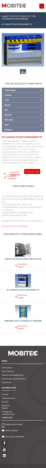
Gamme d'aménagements (13, 375)
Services (5, 402)
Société (5, 394)
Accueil (5, 16)
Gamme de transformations (13, 378)
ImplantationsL (8, 398)
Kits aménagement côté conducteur (19, 17)
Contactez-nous (32, 171)
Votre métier (7, 367)
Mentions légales (6, 406)
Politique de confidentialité (8, 412)
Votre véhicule (8, 371)
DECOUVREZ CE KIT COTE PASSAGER (15, 226)
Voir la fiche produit (21, 265)
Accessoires (7, 382)
